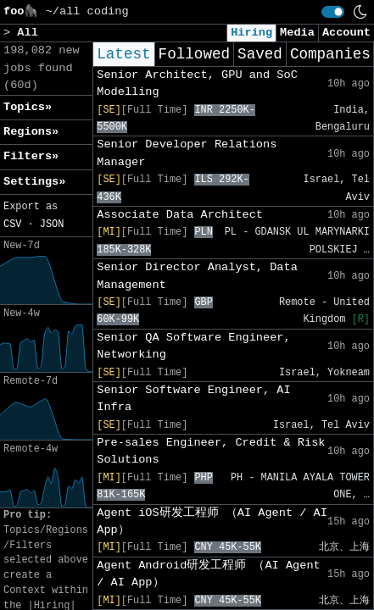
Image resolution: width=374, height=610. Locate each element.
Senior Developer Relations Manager (186, 153)
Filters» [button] (31, 156)
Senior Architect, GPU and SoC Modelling (197, 83)
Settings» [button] (34, 181)
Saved (259, 54)
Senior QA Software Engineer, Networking (193, 346)
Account (346, 32)
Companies (330, 54)
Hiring (251, 32)
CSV (12, 224)
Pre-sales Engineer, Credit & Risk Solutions (211, 451)
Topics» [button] (27, 107)
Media (297, 32)
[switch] (332, 12)
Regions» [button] (31, 131)
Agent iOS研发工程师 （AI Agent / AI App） (212, 521)
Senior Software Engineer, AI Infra (193, 398)
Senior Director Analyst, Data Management (197, 276)
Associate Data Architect (180, 214)
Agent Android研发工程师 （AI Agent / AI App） (208, 574)
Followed (194, 54)
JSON (52, 224)
